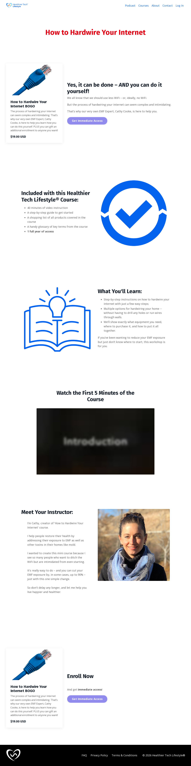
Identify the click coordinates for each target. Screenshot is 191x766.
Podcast (130, 5)
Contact (167, 5)
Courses (143, 5)
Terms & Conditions (124, 755)
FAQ (84, 755)
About (156, 5)
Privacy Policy (99, 755)
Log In (180, 5)
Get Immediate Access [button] (87, 120)
